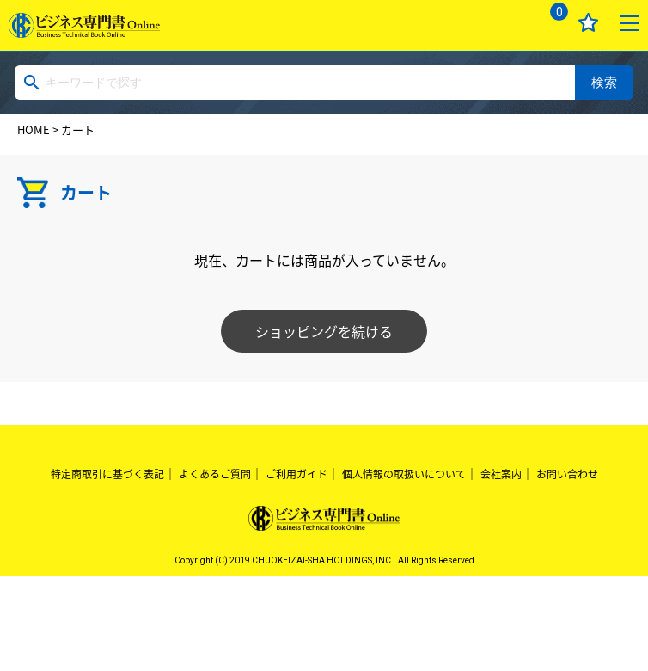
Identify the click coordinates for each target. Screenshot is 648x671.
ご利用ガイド (296, 474)
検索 (604, 82)
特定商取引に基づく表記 (107, 474)
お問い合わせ (567, 474)
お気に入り (588, 23)
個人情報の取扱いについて (404, 474)
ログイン (507, 23)
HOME (33, 129)
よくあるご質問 (215, 474)
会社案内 (501, 474)
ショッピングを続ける (324, 331)
